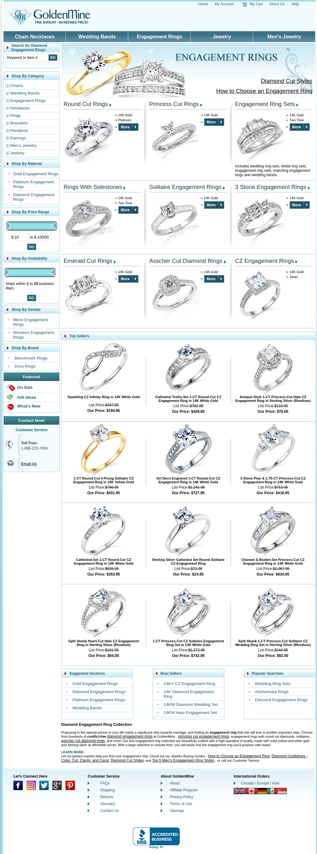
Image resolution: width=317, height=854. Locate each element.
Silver (294, 277)
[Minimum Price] (21, 237)
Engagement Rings (159, 36)
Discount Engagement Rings (281, 699)
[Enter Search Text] (26, 57)
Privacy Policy (181, 797)
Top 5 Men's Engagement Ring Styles (183, 760)
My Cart (256, 4)
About (175, 783)
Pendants (19, 130)
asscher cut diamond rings (83, 741)
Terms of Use (181, 804)
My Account (224, 4)
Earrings (18, 138)
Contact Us (109, 810)
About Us (277, 4)
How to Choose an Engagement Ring (264, 91)
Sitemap (177, 810)
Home (203, 4)
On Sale (25, 387)
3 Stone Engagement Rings (270, 187)
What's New (28, 406)
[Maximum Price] (44, 237)
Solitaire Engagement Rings (185, 187)
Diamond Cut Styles (286, 81)
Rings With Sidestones (93, 187)
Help (295, 4)
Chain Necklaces (34, 36)
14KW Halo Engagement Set (190, 712)
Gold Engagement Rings (35, 173)
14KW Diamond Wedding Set (191, 704)
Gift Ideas (26, 397)
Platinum (124, 120)
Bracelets (19, 123)
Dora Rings (25, 366)
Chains (16, 85)
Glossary (107, 804)
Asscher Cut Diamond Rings (185, 261)
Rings (15, 115)
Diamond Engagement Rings (98, 691)
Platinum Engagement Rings (98, 699)
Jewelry (222, 36)
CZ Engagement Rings (264, 261)
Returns (106, 797)
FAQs (105, 783)
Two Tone (297, 120)
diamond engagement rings (130, 736)
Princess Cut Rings (174, 104)
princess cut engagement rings (203, 736)
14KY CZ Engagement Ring (189, 683)
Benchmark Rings (31, 358)
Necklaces (19, 108)
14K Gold (125, 115)
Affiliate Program (184, 790)
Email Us (29, 464)
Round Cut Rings (86, 104)
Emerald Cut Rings (88, 261)
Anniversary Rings (272, 691)
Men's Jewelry (284, 36)
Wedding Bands (97, 36)
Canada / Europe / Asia (260, 783)
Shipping (107, 790)
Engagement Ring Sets (265, 104)
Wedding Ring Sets (272, 683)
